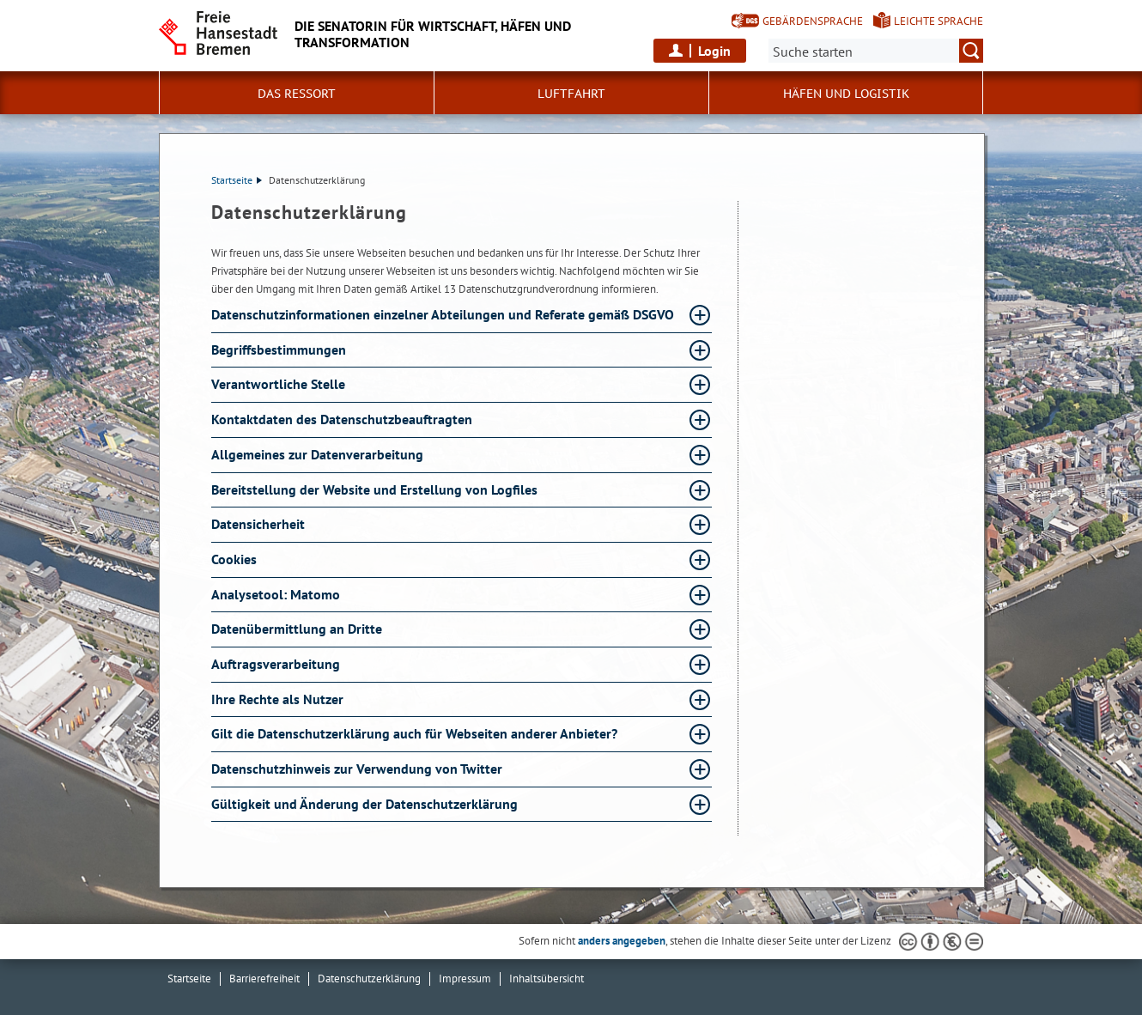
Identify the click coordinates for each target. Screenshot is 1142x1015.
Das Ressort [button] (297, 93)
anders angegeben (621, 940)
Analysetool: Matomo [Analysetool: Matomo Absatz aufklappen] (277, 594)
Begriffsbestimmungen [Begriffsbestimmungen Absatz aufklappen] (280, 349)
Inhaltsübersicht (546, 978)
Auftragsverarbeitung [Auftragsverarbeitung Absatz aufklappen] (277, 663)
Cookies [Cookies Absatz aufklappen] (235, 559)
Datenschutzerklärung (369, 978)
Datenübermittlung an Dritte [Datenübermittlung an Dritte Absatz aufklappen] (298, 628)
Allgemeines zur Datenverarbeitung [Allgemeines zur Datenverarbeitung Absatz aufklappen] (319, 454)
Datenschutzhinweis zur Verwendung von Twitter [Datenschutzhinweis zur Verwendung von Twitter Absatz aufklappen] (358, 768)
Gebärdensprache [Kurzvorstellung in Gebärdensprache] (812, 21)
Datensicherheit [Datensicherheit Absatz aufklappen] (259, 523)
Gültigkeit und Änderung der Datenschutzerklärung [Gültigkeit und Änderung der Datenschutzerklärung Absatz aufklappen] (366, 803)
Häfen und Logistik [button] (846, 93)
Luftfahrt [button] (571, 93)
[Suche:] (875, 51)
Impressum (465, 978)
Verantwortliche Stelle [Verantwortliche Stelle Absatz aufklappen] (280, 383)
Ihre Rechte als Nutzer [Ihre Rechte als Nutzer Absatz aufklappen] (279, 699)
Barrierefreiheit (264, 978)
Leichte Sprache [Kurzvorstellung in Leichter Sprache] (938, 21)
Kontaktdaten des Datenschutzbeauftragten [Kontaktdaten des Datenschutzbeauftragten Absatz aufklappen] (343, 419)
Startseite (236, 179)
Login (714, 50)
